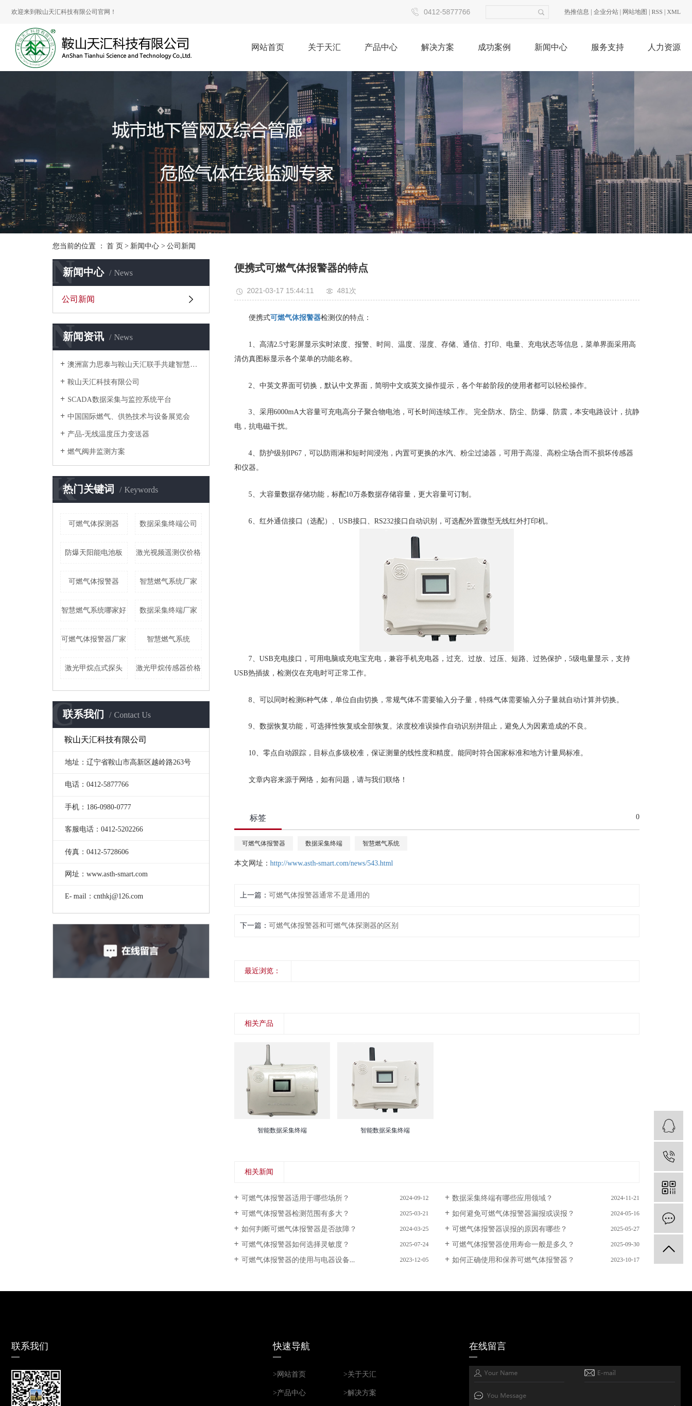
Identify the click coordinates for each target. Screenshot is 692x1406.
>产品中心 (289, 1393)
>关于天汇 (359, 1374)
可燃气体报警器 (93, 581)
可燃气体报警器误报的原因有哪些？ (509, 1229)
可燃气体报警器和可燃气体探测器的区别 (334, 925)
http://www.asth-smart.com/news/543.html (331, 863)
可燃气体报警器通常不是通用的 (319, 895)
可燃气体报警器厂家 (93, 639)
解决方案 (437, 47)
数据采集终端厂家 (168, 610)
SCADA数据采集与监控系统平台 (119, 399)
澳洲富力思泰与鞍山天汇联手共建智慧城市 (134, 364)
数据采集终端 (323, 843)
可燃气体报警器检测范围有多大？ (295, 1213)
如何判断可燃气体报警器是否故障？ (299, 1229)
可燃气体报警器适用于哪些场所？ (295, 1198)
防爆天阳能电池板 (94, 552)
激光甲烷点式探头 (94, 668)
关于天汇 (324, 47)
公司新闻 (181, 246)
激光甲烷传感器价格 (168, 668)
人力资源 (664, 47)
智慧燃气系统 (168, 639)
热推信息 (576, 11)
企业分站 (606, 11)
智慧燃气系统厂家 (168, 581)
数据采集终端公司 (168, 524)
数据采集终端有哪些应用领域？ (502, 1198)
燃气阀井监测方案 (96, 451)
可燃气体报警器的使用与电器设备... (298, 1260)
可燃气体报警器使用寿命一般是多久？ (513, 1244)
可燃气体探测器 (93, 524)
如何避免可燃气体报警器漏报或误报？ (513, 1213)
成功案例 (494, 47)
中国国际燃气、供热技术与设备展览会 (128, 416)
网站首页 (267, 47)
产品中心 (381, 47)
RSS (657, 11)
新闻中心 (550, 47)
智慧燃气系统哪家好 (93, 610)
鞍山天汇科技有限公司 (103, 382)
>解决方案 (359, 1393)
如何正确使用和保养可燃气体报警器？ (513, 1260)
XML (674, 11)
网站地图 (634, 11)
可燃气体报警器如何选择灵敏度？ (295, 1244)
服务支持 (607, 47)
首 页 (115, 246)
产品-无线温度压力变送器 (108, 434)
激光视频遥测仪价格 (168, 552)
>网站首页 (289, 1374)
